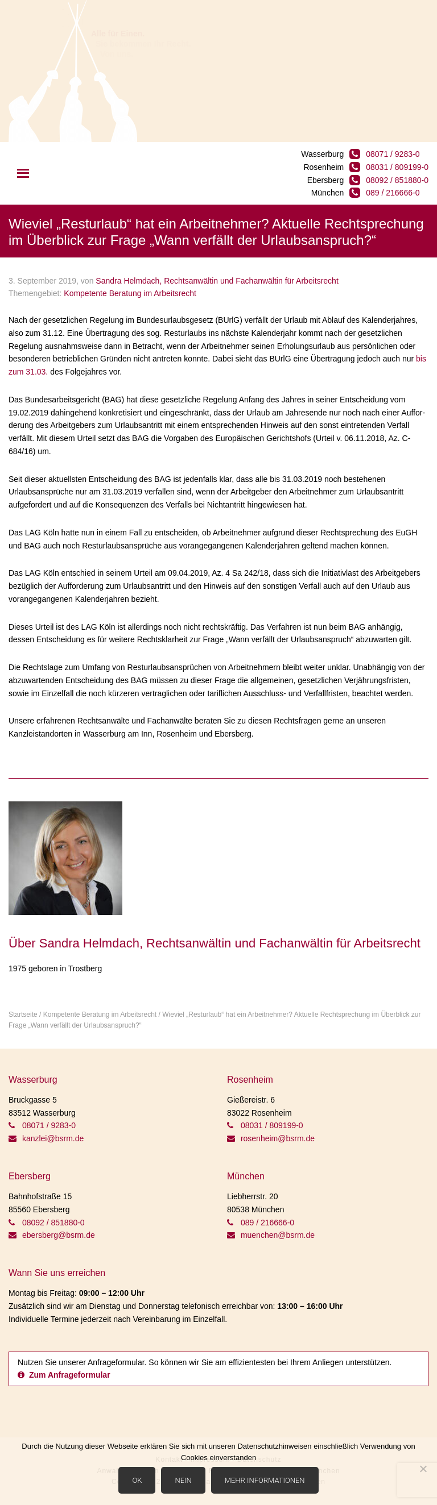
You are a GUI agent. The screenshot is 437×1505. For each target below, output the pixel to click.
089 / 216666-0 (392, 192)
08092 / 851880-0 (397, 180)
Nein (183, 1480)
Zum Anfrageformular (64, 1374)
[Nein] (422, 1468)
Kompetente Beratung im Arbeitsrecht (130, 293)
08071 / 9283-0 (392, 154)
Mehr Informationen (265, 1480)
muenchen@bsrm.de (271, 1235)
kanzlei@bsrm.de (46, 1138)
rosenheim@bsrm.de (271, 1138)
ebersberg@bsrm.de (52, 1235)
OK (137, 1480)
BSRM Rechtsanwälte (73, 71)
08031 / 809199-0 (397, 167)
